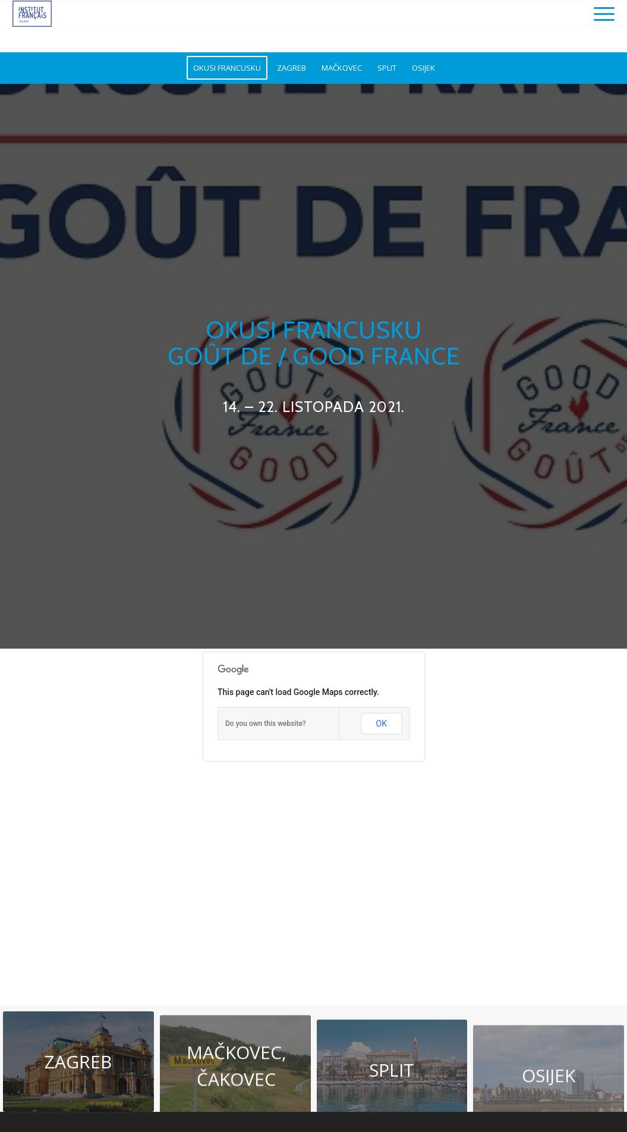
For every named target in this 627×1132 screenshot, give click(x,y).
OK (381, 723)
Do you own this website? (265, 723)
